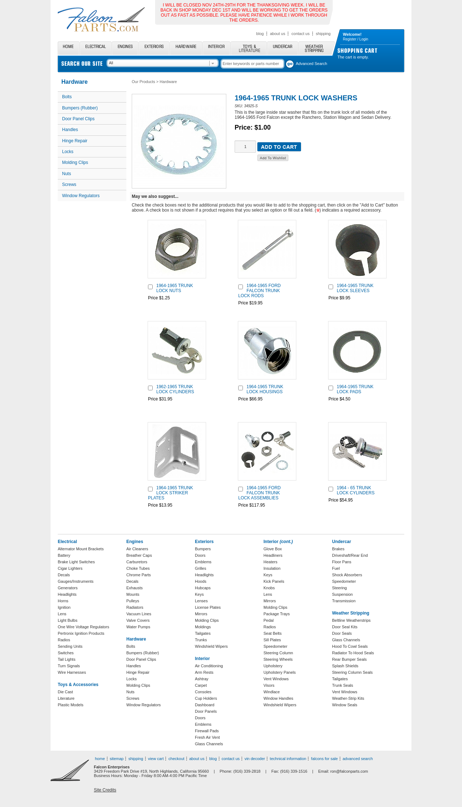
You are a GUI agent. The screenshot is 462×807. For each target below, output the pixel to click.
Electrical (96, 48)
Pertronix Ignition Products (81, 633)
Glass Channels (209, 744)
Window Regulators (81, 195)
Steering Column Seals (352, 672)
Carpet (201, 685)
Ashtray (201, 679)
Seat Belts (272, 633)
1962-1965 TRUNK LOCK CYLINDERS (175, 389)
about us (277, 33)
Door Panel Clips (78, 118)
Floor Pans (341, 562)
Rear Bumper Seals (349, 659)
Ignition (64, 607)
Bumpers (203, 549)
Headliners (273, 555)
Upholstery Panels (279, 672)
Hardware (186, 48)
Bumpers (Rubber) (80, 107)
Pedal (268, 620)
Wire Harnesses (72, 672)
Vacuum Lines (138, 614)
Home (68, 48)
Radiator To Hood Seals (353, 653)
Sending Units (70, 646)
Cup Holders (206, 698)
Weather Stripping (316, 48)
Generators (68, 588)
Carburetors (136, 562)
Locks (67, 151)
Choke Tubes (138, 568)
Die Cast (65, 692)
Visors (268, 685)
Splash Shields (345, 666)
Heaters (270, 562)
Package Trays (276, 614)
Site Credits (105, 790)
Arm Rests (204, 672)
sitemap (117, 758)
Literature (66, 698)
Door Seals (342, 633)
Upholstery (273, 666)
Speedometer (275, 646)
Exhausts (134, 588)
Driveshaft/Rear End (350, 555)
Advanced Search (311, 63)
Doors (200, 555)
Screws (69, 184)
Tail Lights (66, 659)
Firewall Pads (207, 731)
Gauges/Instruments (75, 581)
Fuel (336, 568)
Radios (64, 640)
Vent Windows (276, 679)
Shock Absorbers (347, 575)
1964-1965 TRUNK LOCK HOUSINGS (265, 389)
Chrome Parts (138, 575)
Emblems (203, 562)
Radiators (134, 607)
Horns (63, 601)
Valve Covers (138, 620)
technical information (288, 758)
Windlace (271, 692)
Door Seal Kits (344, 627)
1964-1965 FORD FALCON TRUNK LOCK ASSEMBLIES (259, 492)
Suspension (342, 594)
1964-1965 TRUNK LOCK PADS (355, 389)
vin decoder (254, 758)
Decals (64, 575)
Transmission (344, 601)
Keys (199, 594)
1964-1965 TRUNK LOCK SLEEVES (355, 288)
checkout (176, 758)
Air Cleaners (137, 549)
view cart (156, 758)
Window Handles (278, 698)
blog (260, 33)
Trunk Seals (342, 685)
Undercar (282, 48)
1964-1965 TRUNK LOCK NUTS (174, 288)
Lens (62, 614)
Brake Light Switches (76, 562)
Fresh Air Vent (207, 737)
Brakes (338, 549)
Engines (125, 48)
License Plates (208, 607)
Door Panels (206, 711)
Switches (66, 653)
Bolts (67, 96)
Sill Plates (272, 640)
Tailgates (202, 633)
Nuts (66, 173)
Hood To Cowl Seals (350, 646)
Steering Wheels (278, 659)
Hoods (200, 581)
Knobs (269, 588)
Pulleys (132, 601)
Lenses (201, 601)
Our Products (143, 81)
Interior (216, 48)
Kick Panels (273, 581)
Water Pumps (138, 627)
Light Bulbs (67, 620)
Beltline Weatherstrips (351, 620)
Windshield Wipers (211, 646)
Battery (64, 555)
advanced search (358, 758)
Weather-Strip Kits (348, 698)
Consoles (203, 692)
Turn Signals (69, 666)
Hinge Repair (74, 140)
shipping (323, 33)
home (100, 758)
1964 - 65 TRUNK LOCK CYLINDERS (356, 490)
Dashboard (204, 705)
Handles (70, 129)
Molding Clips (75, 162)
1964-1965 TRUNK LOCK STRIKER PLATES (170, 492)
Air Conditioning (209, 666)
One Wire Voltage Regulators (83, 627)
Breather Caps (139, 555)
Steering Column (278, 653)
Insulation (271, 568)
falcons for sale (324, 758)
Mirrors (201, 614)
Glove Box (272, 549)
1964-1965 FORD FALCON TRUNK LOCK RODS (259, 290)
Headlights (67, 594)
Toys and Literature (249, 48)
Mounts (132, 594)
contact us (301, 33)
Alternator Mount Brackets (81, 549)
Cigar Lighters (70, 568)
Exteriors (154, 48)
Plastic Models (70, 705)
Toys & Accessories (78, 684)
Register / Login (355, 39)
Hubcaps (202, 588)
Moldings (203, 627)
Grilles (200, 568)
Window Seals (344, 705)
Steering (339, 588)
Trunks (201, 640)
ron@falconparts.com (349, 771)
